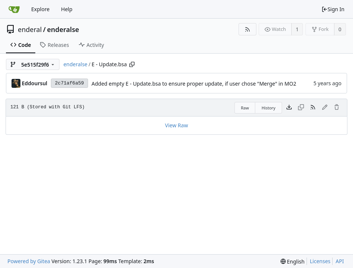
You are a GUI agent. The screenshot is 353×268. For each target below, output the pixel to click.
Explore (40, 9)
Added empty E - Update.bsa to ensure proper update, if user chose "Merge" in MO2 (193, 83)
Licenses (320, 261)
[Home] (14, 9)
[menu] (293, 261)
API (340, 261)
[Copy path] (132, 64)
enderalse (63, 29)
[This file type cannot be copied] (301, 107)
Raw (245, 108)
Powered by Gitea (28, 261)
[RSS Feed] (247, 29)
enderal (30, 29)
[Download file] (289, 107)
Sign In (332, 9)
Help (66, 9)
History (268, 108)
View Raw (176, 125)
